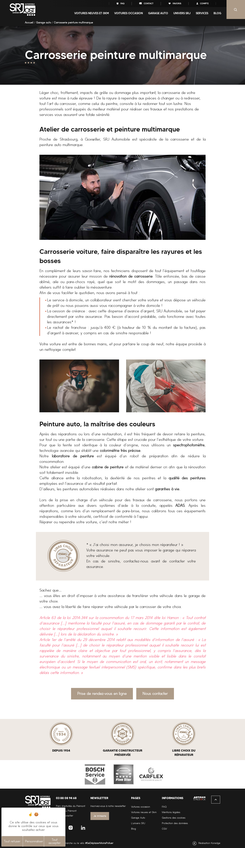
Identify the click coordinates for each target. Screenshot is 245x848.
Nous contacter (155, 693)
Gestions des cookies (173, 817)
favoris (174, 3)
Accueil (29, 22)
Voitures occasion (128, 13)
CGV (164, 828)
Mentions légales (171, 812)
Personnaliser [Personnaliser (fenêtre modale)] (34, 841)
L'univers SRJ (138, 823)
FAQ (120, 3)
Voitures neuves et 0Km (91, 13)
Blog (217, 13)
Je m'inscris (99, 816)
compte (202, 3)
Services (202, 13)
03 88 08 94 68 (66, 798)
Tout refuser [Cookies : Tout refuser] (12, 841)
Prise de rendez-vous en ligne (102, 693)
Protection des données (175, 823)
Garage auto (158, 13)
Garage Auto (138, 817)
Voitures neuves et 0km (144, 812)
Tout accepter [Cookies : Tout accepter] (55, 841)
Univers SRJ (181, 13)
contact (146, 3)
